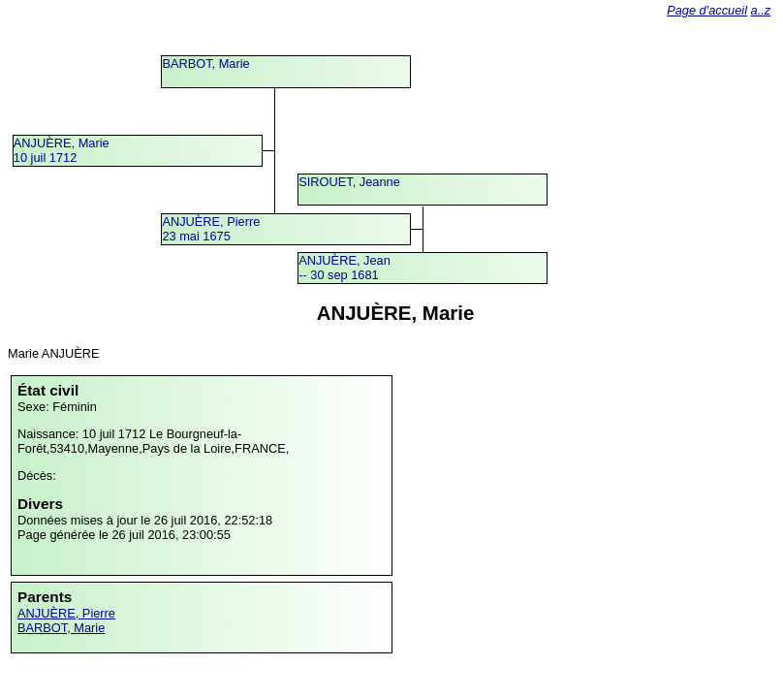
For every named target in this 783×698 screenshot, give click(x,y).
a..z (761, 10)
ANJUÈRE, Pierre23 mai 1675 (211, 228)
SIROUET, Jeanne (349, 181)
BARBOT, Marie (205, 63)
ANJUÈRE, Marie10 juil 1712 (62, 150)
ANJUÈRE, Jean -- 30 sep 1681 (344, 267)
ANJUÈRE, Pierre (66, 613)
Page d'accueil (707, 10)
